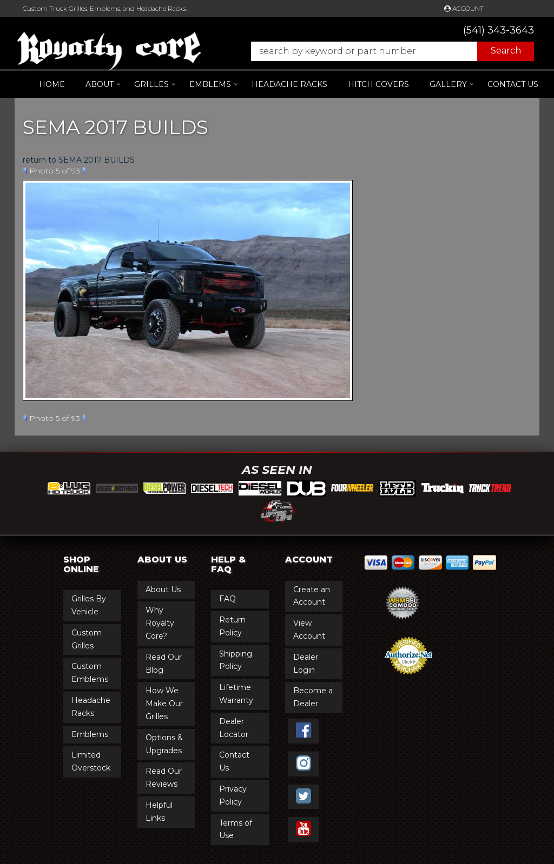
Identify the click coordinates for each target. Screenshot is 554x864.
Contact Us (512, 84)
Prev (25, 170)
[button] (387, 51)
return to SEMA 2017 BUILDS (79, 160)
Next (85, 170)
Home (52, 84)
